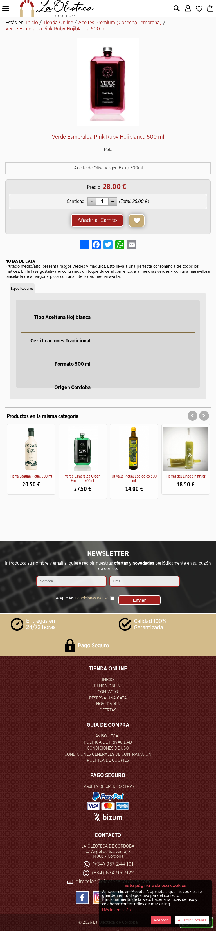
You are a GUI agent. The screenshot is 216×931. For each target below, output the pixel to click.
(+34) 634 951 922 (113, 872)
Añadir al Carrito (97, 220)
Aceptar (161, 920)
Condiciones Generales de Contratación (107, 754)
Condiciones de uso (92, 598)
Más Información (116, 910)
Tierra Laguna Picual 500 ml (31, 476)
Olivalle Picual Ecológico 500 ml (134, 478)
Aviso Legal (108, 736)
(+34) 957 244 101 (112, 864)
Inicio (108, 680)
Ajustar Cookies (192, 920)
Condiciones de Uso (108, 748)
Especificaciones (22, 288)
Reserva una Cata (108, 698)
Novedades (108, 704)
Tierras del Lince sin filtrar (185, 476)
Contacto (108, 692)
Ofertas (107, 710)
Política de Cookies (108, 760)
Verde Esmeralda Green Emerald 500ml (82, 478)
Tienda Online (108, 686)
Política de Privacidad (108, 742)
